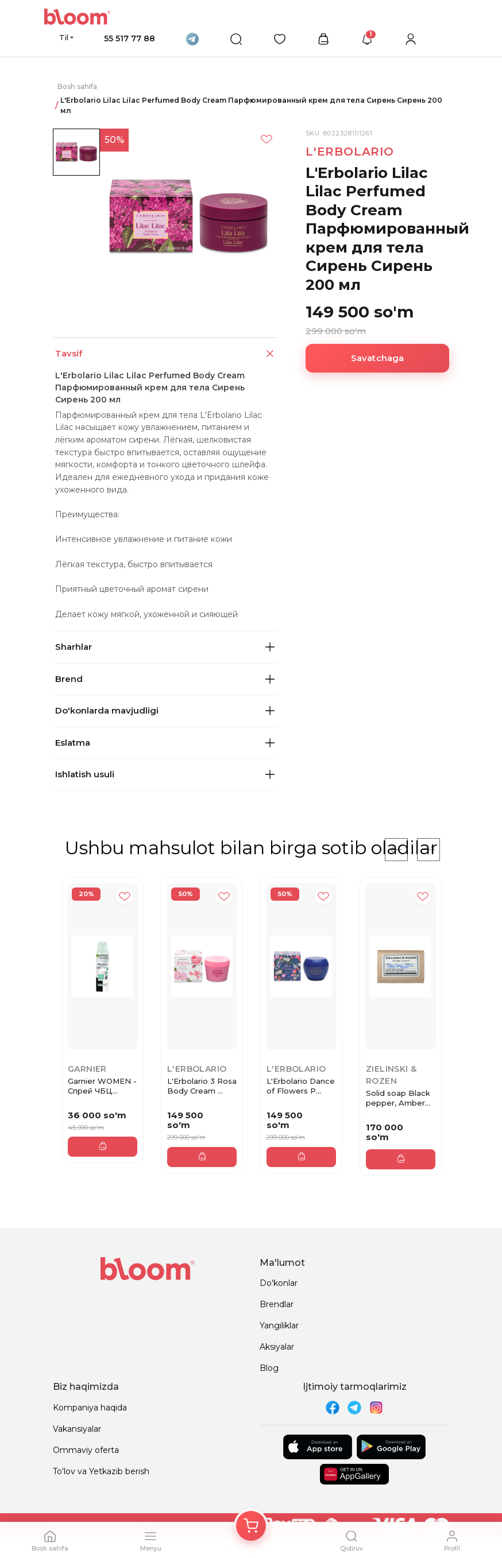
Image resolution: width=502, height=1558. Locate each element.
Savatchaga (377, 357)
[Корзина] (251, 1526)
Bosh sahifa (77, 86)
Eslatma (165, 742)
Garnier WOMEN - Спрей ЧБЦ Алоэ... (102, 1086)
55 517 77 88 (129, 38)
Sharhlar (165, 646)
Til (63, 37)
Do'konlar (279, 1283)
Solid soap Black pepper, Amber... (398, 1097)
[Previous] (396, 849)
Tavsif (165, 354)
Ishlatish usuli (165, 774)
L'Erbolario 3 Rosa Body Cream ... (202, 1085)
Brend (165, 678)
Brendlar (277, 1304)
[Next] (428, 849)
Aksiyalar (277, 1347)
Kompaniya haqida (90, 1407)
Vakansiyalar (77, 1429)
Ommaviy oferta (86, 1450)
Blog (269, 1368)
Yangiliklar (279, 1325)
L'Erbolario (350, 151)
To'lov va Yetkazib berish (101, 1471)
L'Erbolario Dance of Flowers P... (301, 1085)
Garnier (87, 1069)
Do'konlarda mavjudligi (165, 710)
